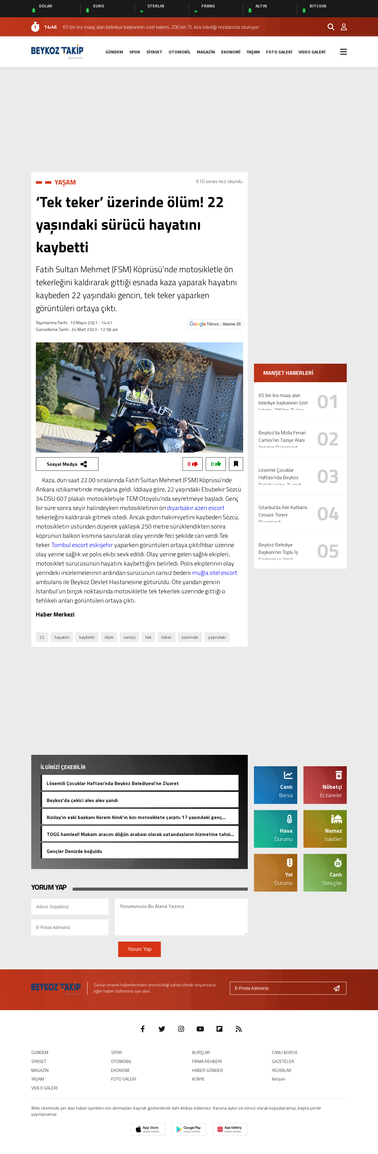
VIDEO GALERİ (312, 51)
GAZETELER (283, 1061)
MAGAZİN (206, 51)
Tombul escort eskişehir (82, 545)
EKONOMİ (230, 51)
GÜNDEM (114, 51)
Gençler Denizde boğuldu (74, 850)
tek (148, 637)
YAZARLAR (281, 1070)
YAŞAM (253, 51)
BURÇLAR (201, 1052)
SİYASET (154, 51)
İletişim (278, 1079)
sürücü (129, 637)
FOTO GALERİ (279, 51)
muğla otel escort (214, 572)
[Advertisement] (189, 120)
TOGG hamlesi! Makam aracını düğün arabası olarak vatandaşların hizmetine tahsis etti (140, 833)
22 (42, 637)
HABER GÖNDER (207, 1070)
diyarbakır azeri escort (196, 507)
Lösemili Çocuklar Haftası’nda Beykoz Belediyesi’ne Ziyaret (113, 783)
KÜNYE (198, 1079)
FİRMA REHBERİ (207, 1061)
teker (166, 637)
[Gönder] (339, 988)
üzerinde (190, 637)
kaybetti (87, 637)
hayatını (61, 637)
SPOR (134, 51)
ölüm (109, 637)
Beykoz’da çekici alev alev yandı (82, 800)
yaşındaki (217, 637)
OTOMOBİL (180, 51)
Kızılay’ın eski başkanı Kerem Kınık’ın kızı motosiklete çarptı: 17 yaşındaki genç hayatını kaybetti (134, 816)
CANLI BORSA (284, 1052)
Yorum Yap (139, 949)
